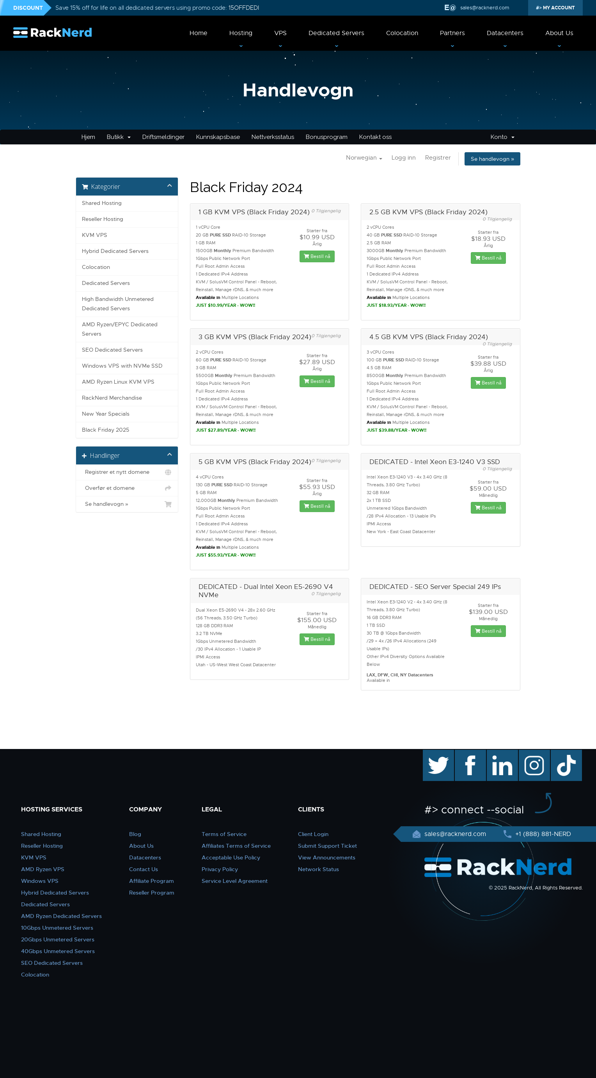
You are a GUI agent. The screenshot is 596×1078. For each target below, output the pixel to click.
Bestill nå (317, 256)
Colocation (402, 33)
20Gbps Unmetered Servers (57, 939)
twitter (433, 754)
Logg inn (404, 157)
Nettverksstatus (273, 137)
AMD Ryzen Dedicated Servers (61, 916)
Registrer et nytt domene (127, 472)
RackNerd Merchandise (112, 398)
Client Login (313, 834)
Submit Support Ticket (327, 845)
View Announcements (326, 857)
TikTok (561, 754)
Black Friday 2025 (105, 430)
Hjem (88, 137)
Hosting (240, 33)
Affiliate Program (151, 880)
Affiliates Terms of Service (236, 845)
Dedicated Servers (336, 33)
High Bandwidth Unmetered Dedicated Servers (118, 304)
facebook (469, 754)
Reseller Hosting (102, 219)
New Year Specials (105, 414)
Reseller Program (151, 892)
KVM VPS (94, 235)
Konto (502, 137)
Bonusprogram (327, 137)
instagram (533, 754)
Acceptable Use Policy (231, 857)
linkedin (498, 754)
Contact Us (143, 869)
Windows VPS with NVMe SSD (122, 366)
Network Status (318, 869)
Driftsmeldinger (163, 137)
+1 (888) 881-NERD (542, 834)
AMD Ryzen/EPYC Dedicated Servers (120, 329)
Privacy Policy (220, 869)
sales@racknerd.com (484, 7)
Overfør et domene (127, 488)
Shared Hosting (102, 203)
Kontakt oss (375, 137)
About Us (559, 33)
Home (199, 33)
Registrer (438, 157)
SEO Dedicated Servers (112, 350)
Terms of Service (224, 834)
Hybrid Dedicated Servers (115, 251)
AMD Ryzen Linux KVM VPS (118, 382)
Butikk (119, 137)
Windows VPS (40, 880)
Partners (452, 33)
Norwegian (364, 157)
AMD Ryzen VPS (42, 869)
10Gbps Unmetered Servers (57, 927)
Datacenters (505, 33)
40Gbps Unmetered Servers (58, 951)
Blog (135, 834)
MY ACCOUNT (558, 8)
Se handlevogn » (492, 158)
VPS (280, 33)
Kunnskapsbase (218, 137)
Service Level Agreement (235, 880)
